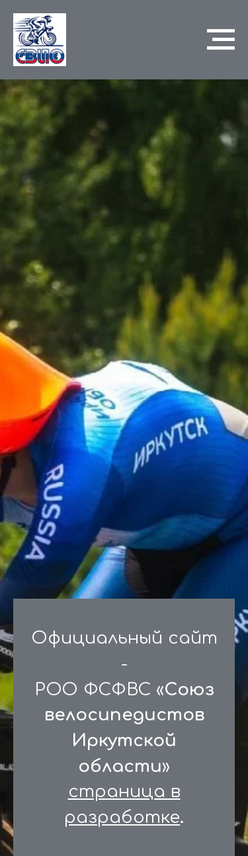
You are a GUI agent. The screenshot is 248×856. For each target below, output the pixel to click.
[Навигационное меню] (221, 39)
